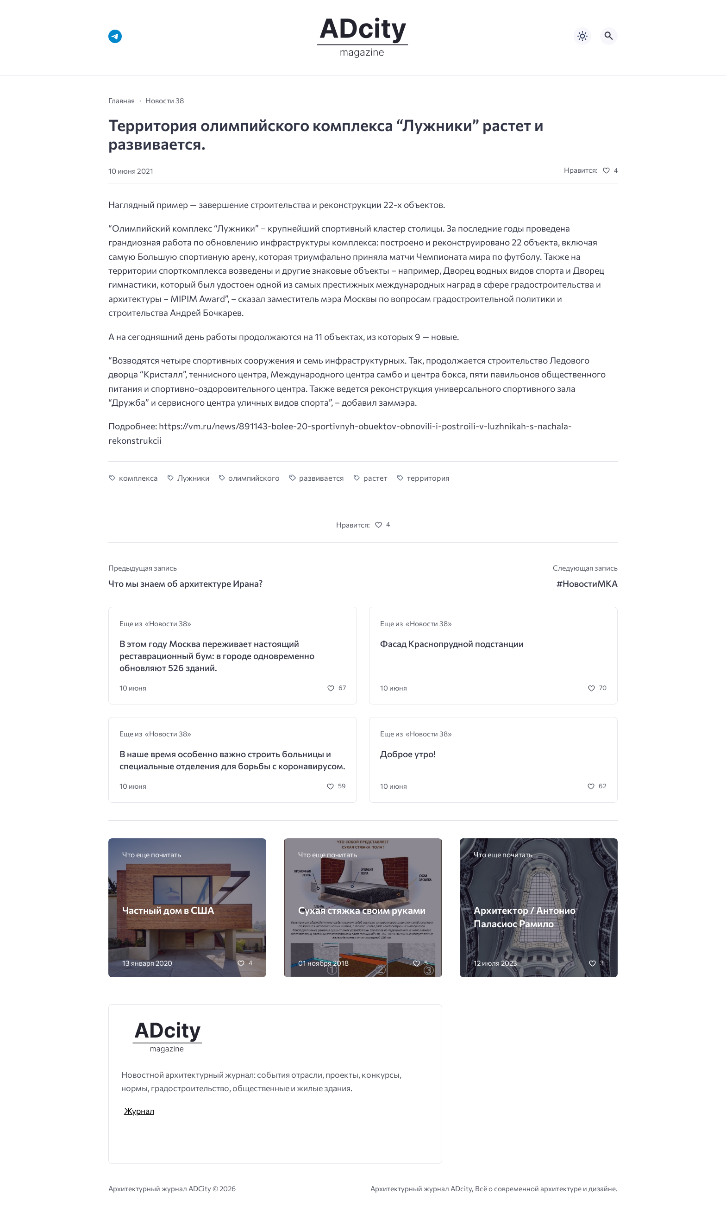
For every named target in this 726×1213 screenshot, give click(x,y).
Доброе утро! (408, 753)
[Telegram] (115, 36)
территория (428, 477)
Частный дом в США (168, 910)
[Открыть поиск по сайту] (609, 36)
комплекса (138, 477)
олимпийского (254, 477)
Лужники (193, 477)
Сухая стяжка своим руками (362, 910)
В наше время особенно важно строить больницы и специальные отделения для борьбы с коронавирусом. (232, 759)
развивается (321, 477)
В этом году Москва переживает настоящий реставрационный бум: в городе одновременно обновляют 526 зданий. (216, 655)
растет (375, 477)
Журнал (139, 1111)
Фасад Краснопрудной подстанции (452, 643)
